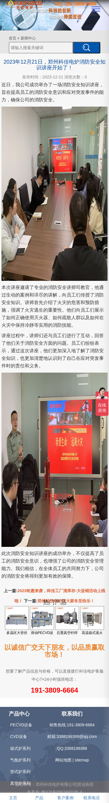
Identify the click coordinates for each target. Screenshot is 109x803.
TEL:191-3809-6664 (76, 3)
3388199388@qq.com (77, 736)
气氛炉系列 (20, 760)
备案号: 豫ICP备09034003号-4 (54, 792)
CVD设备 (18, 736)
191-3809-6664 (54, 690)
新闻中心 (28, 38)
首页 (12, 38)
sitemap (82, 760)
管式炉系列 (20, 771)
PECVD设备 (21, 725)
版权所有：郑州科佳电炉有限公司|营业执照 (54, 784)
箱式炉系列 (20, 748)
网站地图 (63, 760)
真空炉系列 (20, 783)
